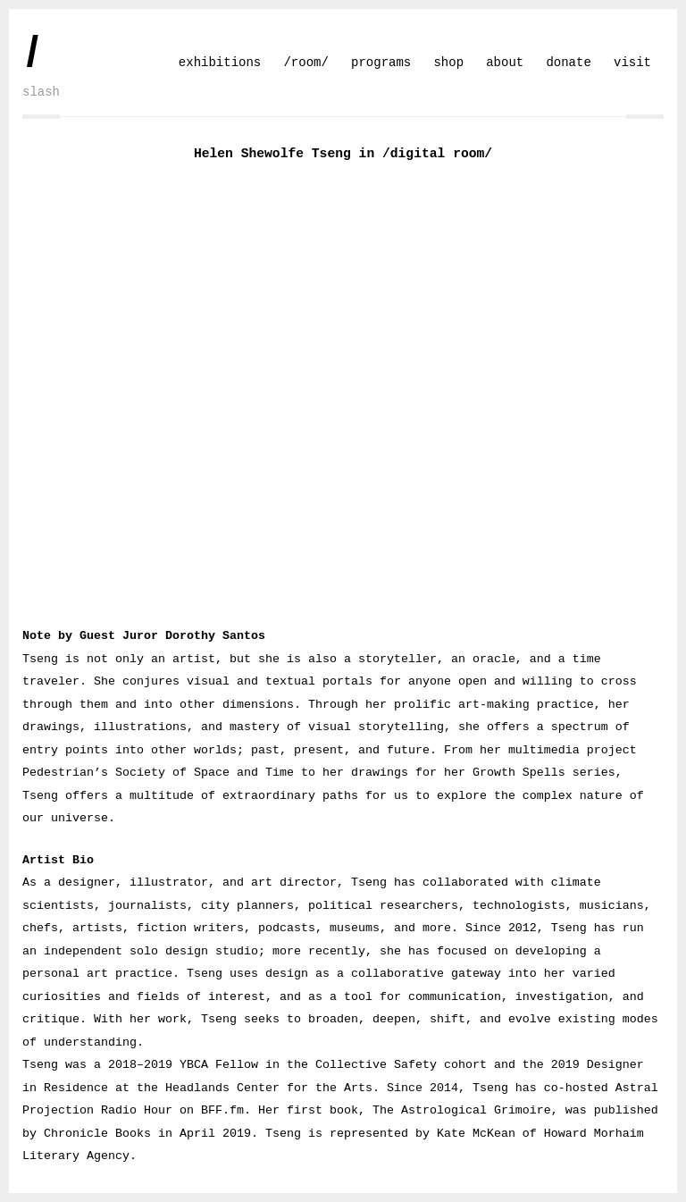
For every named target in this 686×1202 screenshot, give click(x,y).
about (504, 62)
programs (381, 62)
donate (568, 62)
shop (448, 62)
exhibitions (220, 62)
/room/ (305, 62)
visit (632, 62)
